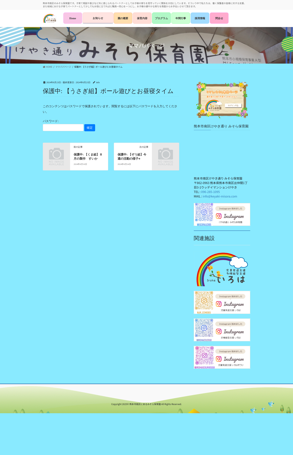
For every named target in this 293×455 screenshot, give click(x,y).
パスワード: (63, 125)
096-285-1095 (210, 191)
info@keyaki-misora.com (220, 196)
